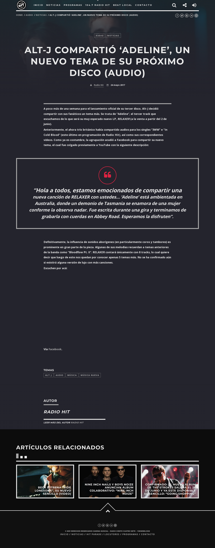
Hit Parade (94, 534)
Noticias (78, 534)
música (72, 375)
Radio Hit (99, 85)
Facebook (55, 349)
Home (19, 15)
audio (29, 15)
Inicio (64, 534)
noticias (41, 15)
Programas (130, 534)
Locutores (112, 534)
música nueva (90, 375)
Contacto (148, 534)
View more (45, 481)
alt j (48, 375)
